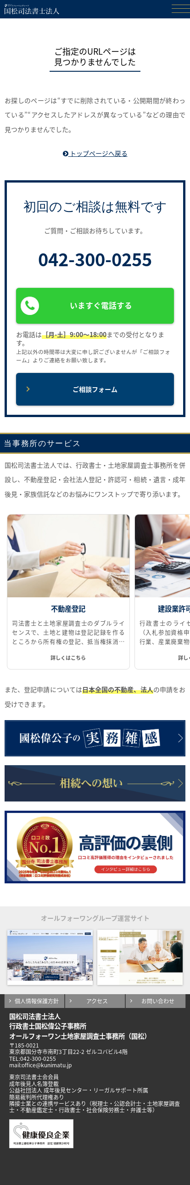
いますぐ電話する (76, 306)
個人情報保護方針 (37, 1001)
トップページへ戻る (95, 153)
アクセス (97, 1001)
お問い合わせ (157, 1001)
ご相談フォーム (95, 389)
